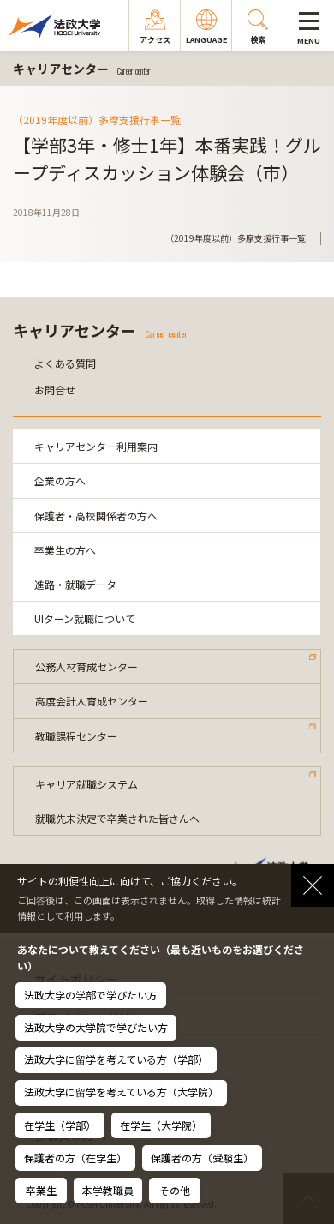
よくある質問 (65, 363)
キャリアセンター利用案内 (96, 446)
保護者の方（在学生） (75, 1157)
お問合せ (54, 389)
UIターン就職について (84, 618)
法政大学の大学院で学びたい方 (96, 1027)
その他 (174, 1190)
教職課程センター (76, 736)
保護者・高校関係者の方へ (96, 515)
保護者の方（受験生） (202, 1157)
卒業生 (41, 1190)
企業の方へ (60, 480)
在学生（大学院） (161, 1125)
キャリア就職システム (86, 784)
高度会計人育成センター (91, 700)
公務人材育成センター (86, 666)
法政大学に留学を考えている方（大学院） (121, 1091)
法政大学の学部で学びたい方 (91, 994)
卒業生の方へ (65, 550)
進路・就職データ (75, 584)
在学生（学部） (60, 1125)
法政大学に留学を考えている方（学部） (116, 1059)
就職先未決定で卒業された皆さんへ (117, 818)
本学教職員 (108, 1190)
